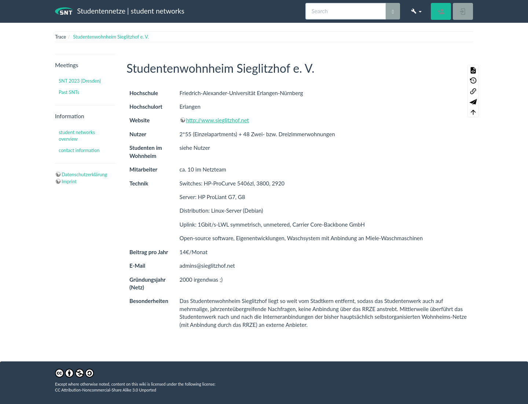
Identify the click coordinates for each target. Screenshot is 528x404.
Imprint (69, 181)
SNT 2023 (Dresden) (80, 81)
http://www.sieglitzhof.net (217, 120)
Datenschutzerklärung (84, 174)
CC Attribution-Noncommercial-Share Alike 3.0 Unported (105, 389)
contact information (79, 150)
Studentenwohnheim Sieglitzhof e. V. (111, 37)
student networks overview (77, 135)
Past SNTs (69, 92)
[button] (416, 11)
